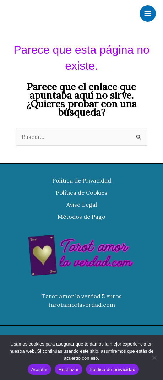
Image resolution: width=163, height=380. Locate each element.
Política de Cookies (81, 192)
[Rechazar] (154, 357)
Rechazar (68, 369)
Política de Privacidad (81, 180)
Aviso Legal (81, 204)
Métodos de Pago (81, 216)
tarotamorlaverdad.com (81, 304)
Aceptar (39, 369)
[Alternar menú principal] (148, 13)
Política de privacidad (112, 369)
